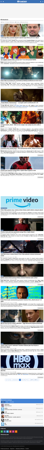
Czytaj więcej (40, 44)
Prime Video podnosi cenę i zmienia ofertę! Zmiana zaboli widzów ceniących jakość (22, 210)
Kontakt (27, 448)
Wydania (12, 22)
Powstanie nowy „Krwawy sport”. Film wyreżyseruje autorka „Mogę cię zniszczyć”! (22, 148)
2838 (35, 379)
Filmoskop (12, 402)
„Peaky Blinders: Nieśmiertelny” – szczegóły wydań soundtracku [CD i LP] (19, 102)
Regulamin (12, 448)
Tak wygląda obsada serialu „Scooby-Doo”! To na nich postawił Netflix (18, 59)
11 (26, 379)
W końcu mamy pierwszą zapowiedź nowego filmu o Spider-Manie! (17, 232)
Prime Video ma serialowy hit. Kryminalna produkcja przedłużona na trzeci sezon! (21, 80)
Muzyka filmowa (24, 22)
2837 (32, 379)
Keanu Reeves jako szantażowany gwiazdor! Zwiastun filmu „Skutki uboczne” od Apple (21, 300)
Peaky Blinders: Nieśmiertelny (22, 106)
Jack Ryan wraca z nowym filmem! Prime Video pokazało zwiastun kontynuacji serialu (21, 254)
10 (24, 379)
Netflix (19, 374)
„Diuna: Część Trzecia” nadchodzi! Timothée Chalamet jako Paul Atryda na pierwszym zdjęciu (19, 346)
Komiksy (17, 22)
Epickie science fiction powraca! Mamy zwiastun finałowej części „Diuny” (19, 277)
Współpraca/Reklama (20, 448)
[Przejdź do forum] (3, 1)
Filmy (2, 22)
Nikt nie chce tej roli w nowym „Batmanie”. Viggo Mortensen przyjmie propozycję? (21, 323)
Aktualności (4, 19)
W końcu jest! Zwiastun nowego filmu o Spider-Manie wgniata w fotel (18, 170)
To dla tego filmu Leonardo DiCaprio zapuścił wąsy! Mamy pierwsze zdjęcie (20, 37)
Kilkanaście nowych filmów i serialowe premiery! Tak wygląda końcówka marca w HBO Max (21, 369)
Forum (3, 402)
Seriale (7, 22)
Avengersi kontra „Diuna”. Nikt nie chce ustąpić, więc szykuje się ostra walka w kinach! (21, 125)
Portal (7, 402)
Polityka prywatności (5, 448)
